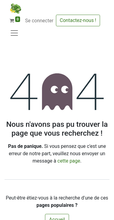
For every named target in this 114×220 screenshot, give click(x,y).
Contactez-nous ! (78, 20)
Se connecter (39, 21)
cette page (68, 161)
